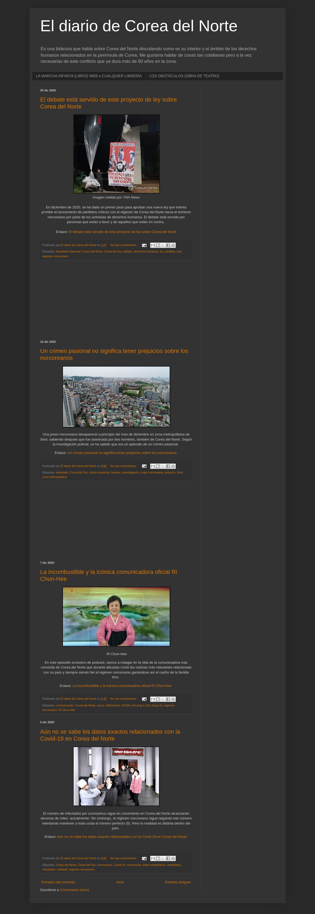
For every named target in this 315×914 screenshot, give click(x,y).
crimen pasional (99, 472)
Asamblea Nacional (68, 251)
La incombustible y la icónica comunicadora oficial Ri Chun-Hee (122, 686)
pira (179, 251)
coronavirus (104, 864)
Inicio (120, 882)
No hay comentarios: (124, 245)
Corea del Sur (113, 251)
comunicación (65, 705)
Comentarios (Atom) (75, 890)
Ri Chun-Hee (66, 709)
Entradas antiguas (178, 882)
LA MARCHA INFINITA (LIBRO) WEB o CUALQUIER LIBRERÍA (89, 76)
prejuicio (170, 472)
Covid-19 (119, 864)
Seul (180, 472)
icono (100, 705)
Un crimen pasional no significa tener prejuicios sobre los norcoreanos (122, 453)
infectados (48, 869)
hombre (116, 472)
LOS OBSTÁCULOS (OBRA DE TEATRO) (184, 76)
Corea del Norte (92, 251)
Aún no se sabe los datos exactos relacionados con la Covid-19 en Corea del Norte (110, 735)
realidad (62, 869)
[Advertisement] (116, 300)
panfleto (170, 251)
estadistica (174, 864)
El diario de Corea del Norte (139, 26)
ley (161, 251)
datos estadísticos (154, 864)
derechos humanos (146, 251)
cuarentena (134, 864)
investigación (130, 472)
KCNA (126, 705)
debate (127, 251)
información (113, 705)
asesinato (62, 472)
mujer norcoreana (151, 472)
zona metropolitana (54, 477)
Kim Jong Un (154, 705)
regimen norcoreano (55, 256)
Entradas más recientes (58, 882)
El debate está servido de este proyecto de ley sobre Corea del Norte (122, 232)
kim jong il (137, 705)
